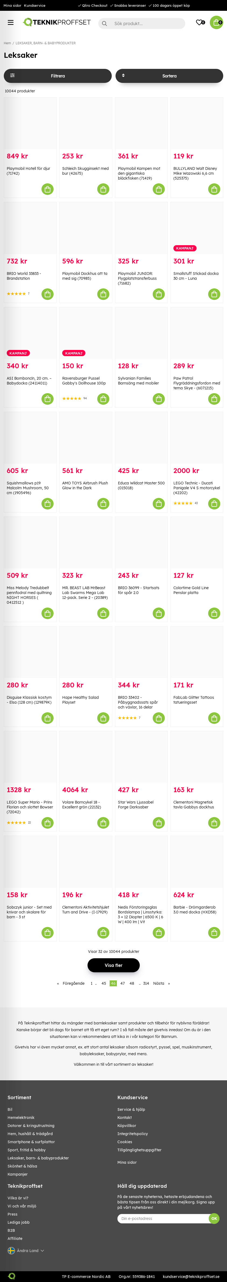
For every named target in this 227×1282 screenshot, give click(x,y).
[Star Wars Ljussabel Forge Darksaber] (141, 757)
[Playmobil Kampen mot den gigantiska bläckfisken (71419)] (141, 123)
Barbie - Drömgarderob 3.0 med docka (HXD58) (194, 910)
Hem (7, 43)
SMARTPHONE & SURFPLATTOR (31, 1141)
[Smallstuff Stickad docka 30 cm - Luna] (196, 228)
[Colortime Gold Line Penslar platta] (196, 542)
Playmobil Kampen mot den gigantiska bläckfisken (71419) (139, 173)
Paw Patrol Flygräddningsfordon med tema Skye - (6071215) (196, 383)
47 (122, 983)
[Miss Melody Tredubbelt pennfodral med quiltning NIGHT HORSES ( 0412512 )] (30, 542)
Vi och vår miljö (22, 1206)
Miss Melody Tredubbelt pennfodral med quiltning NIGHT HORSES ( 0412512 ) (29, 595)
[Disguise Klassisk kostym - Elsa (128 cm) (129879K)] (30, 652)
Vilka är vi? (18, 1198)
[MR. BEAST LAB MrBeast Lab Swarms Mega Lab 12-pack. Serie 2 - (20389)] (85, 542)
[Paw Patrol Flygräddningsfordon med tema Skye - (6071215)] (196, 333)
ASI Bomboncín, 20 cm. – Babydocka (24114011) (29, 381)
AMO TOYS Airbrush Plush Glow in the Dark (85, 485)
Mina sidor (12, 5)
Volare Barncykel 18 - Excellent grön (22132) (81, 804)
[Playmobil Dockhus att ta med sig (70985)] (85, 228)
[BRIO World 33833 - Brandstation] (30, 228)
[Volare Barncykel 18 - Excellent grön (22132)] (85, 757)
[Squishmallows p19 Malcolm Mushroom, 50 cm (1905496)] (30, 438)
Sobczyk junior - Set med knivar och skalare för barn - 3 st (29, 912)
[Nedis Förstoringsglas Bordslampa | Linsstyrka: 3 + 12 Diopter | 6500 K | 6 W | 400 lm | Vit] (141, 862)
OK (214, 1218)
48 (132, 983)
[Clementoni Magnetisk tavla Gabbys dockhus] (196, 757)
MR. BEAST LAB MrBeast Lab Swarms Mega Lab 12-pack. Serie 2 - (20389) (85, 592)
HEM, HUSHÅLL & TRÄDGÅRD (30, 1133)
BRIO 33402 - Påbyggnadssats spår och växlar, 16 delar (138, 702)
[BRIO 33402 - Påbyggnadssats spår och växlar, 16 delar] (141, 652)
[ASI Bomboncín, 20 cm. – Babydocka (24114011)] (30, 333)
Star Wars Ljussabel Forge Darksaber (135, 804)
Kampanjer (18, 1174)
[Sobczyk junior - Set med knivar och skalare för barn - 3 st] (30, 862)
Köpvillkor (126, 1125)
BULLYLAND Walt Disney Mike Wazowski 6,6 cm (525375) (195, 173)
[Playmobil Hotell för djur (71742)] (30, 123)
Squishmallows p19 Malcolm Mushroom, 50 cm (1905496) (28, 488)
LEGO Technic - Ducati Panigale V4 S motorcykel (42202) (196, 488)
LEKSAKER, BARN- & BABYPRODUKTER (46, 43)
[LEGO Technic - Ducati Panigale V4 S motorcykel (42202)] (196, 438)
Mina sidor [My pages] (127, 1162)
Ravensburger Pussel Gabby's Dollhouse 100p (84, 381)
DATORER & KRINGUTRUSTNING (31, 1125)
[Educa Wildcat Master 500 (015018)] (141, 438)
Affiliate (15, 1238)
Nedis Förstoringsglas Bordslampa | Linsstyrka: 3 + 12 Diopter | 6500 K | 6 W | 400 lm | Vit (140, 914)
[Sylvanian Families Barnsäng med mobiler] (141, 333)
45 (104, 983)
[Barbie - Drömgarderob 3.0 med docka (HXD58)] (196, 862)
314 (146, 983)
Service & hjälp (131, 1109)
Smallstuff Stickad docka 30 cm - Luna (196, 276)
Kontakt (124, 1117)
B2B (11, 1230)
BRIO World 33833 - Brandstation (24, 276)
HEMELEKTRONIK (21, 1117)
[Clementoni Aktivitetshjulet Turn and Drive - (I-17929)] (85, 862)
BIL (10, 1109)
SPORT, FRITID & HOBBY (27, 1150)
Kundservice (35, 5)
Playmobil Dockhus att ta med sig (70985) (84, 276)
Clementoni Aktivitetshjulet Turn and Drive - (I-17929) (85, 910)
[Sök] (141, 23)
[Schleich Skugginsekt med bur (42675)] (85, 123)
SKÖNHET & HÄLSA (22, 1166)
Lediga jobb (19, 1222)
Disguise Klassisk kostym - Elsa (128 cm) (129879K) (29, 700)
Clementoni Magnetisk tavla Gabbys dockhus (193, 804)
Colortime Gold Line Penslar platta (191, 590)
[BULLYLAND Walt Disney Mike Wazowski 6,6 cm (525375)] (196, 123)
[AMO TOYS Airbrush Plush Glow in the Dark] (85, 438)
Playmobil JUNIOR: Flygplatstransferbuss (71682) (137, 278)
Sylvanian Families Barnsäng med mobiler (138, 381)
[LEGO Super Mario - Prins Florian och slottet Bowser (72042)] (30, 757)
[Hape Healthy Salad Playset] (85, 652)
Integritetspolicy (132, 1133)
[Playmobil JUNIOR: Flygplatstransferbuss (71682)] (141, 228)
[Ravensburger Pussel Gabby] (85, 333)
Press (13, 1214)
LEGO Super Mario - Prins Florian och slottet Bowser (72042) (30, 807)
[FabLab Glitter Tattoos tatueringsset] (196, 652)
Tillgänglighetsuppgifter (139, 1150)
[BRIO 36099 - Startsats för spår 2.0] (141, 542)
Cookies (124, 1141)
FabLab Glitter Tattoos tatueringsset (193, 700)
